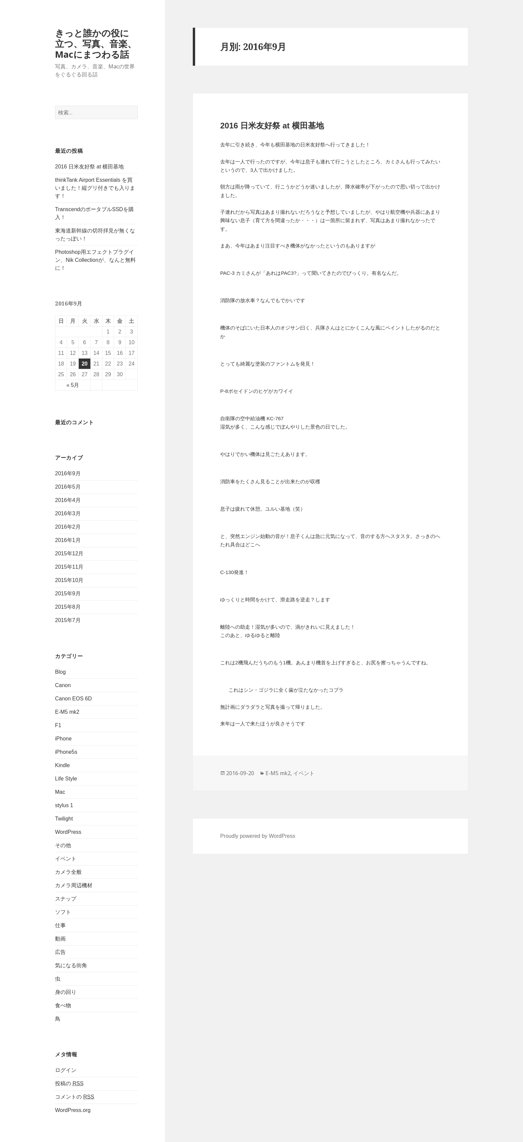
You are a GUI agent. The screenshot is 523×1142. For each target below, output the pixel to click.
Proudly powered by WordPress (257, 836)
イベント (65, 859)
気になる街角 (71, 965)
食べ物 (63, 1005)
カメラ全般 (68, 872)
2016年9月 (68, 473)
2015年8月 (68, 607)
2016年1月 (68, 540)
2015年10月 (69, 580)
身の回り (65, 992)
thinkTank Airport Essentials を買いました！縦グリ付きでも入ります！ (95, 188)
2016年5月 (68, 487)
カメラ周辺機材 (73, 885)
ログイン (65, 1070)
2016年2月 (68, 527)
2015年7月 (68, 620)
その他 (63, 845)
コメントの (74, 1097)
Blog (60, 672)
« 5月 (72, 385)
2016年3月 (68, 513)
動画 (60, 939)
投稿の (69, 1084)
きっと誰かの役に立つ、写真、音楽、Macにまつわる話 (95, 43)
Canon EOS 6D (73, 698)
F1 (58, 725)
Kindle (62, 765)
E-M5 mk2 (67, 712)
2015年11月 (69, 567)
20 (85, 364)
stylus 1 (64, 805)
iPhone (63, 738)
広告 (60, 952)
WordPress (68, 832)
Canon (63, 685)
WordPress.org (72, 1110)
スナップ (65, 899)
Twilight (64, 818)
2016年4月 (68, 500)
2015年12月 (69, 553)
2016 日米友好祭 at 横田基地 (89, 166)
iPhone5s (66, 752)
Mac (60, 792)
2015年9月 (68, 593)
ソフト (63, 912)
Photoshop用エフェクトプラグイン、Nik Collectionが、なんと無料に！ (95, 260)
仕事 (60, 925)
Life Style (66, 778)
